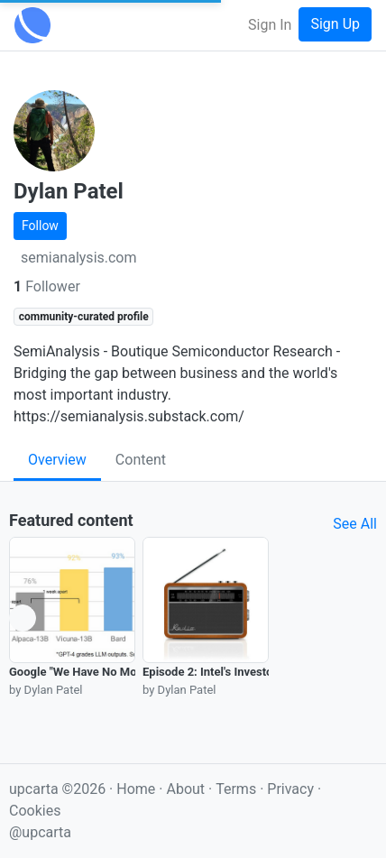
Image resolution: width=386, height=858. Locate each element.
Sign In (269, 24)
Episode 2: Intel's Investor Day (220, 671)
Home (135, 789)
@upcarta (40, 832)
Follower (47, 286)
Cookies (34, 810)
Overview (57, 459)
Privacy (292, 789)
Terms (238, 789)
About (185, 789)
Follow (40, 225)
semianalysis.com (79, 257)
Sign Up (335, 23)
